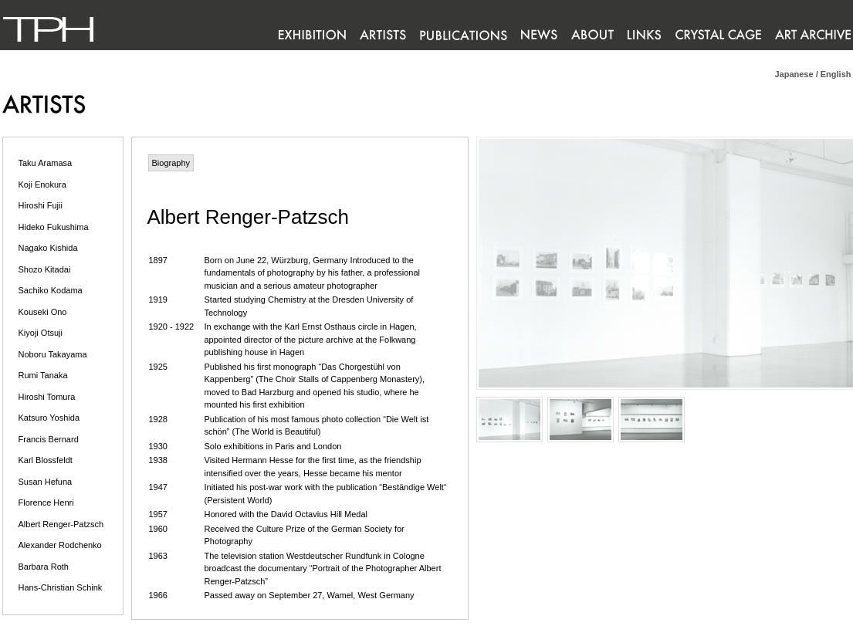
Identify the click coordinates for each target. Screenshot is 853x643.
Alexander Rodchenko (60, 545)
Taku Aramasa (46, 163)
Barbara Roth (44, 566)
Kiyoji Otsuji (41, 332)
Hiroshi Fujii (41, 205)
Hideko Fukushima (54, 227)
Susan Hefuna (46, 481)
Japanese (793, 74)
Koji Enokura (42, 184)
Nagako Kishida (48, 247)
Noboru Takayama (53, 354)
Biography (171, 163)
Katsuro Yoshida (49, 417)
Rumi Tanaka (43, 375)
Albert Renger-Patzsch (61, 524)
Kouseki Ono (43, 311)
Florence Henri (46, 502)
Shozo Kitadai (45, 269)
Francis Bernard (49, 439)
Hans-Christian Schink (61, 587)
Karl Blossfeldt (46, 460)
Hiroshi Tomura (47, 396)
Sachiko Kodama (51, 290)
